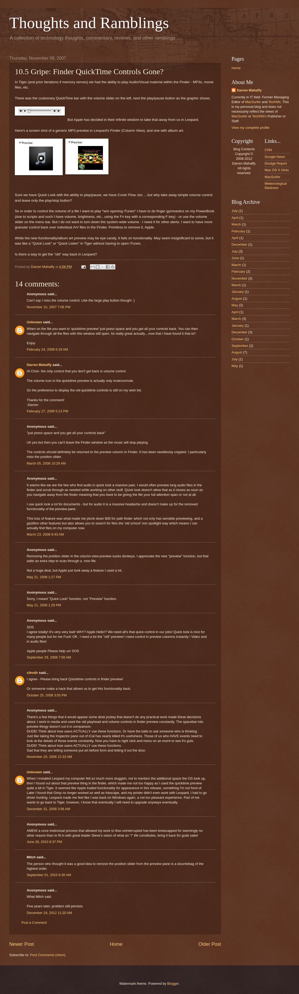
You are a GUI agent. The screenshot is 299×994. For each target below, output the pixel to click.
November (239, 278)
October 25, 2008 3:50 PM (47, 695)
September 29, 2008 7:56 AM (49, 657)
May (235, 305)
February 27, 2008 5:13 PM (47, 411)
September (240, 346)
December (239, 244)
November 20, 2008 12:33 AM (49, 757)
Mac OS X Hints (277, 170)
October (238, 339)
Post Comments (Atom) (48, 955)
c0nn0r (32, 673)
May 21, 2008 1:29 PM (44, 605)
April (235, 218)
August (237, 299)
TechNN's (259, 116)
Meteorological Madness (276, 185)
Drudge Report (276, 163)
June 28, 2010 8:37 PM (44, 842)
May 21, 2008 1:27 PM (44, 577)
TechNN (274, 102)
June (235, 258)
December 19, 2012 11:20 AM (49, 913)
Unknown (34, 322)
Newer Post (21, 944)
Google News (275, 157)
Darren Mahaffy (39, 365)
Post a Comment (34, 923)
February (238, 231)
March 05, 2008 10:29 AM (46, 463)
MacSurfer (253, 102)
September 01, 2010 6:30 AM (49, 875)
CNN (268, 150)
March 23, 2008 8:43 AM (45, 534)
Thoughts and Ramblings (89, 23)
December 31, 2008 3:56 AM (48, 809)
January (238, 292)
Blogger (173, 984)
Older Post (209, 944)
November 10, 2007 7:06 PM (48, 307)
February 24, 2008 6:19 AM (47, 349)
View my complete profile (250, 128)
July (235, 211)
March (236, 224)
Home (116, 944)
